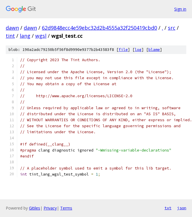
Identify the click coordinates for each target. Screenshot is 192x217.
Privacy (50, 208)
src (171, 27)
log (138, 49)
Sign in (180, 9)
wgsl (40, 35)
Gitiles (34, 208)
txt (167, 207)
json (181, 207)
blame (154, 49)
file (123, 49)
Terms (66, 208)
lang (25, 35)
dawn (12, 27)
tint (10, 35)
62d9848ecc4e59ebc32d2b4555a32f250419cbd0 (99, 27)
